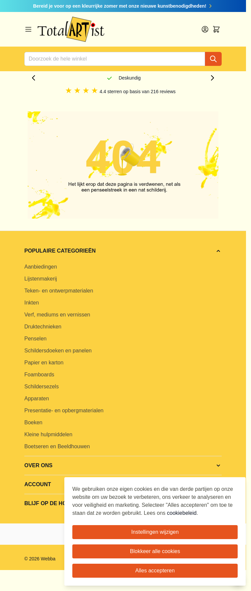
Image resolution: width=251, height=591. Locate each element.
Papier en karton (43, 362)
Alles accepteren (155, 570)
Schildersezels (41, 386)
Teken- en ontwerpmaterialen (58, 291)
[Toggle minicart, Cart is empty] (216, 29)
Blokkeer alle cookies (155, 551)
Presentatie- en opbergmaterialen (63, 410)
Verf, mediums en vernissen (57, 314)
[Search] (213, 59)
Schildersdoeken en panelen (58, 350)
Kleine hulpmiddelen (48, 434)
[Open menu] (28, 29)
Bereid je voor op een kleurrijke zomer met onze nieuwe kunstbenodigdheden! (123, 6)
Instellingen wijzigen (155, 532)
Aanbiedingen (40, 267)
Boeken (33, 422)
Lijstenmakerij (40, 279)
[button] (123, 251)
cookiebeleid (182, 513)
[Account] (205, 29)
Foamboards (39, 374)
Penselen (35, 338)
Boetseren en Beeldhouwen (57, 446)
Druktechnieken (42, 326)
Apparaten (36, 398)
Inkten (31, 302)
